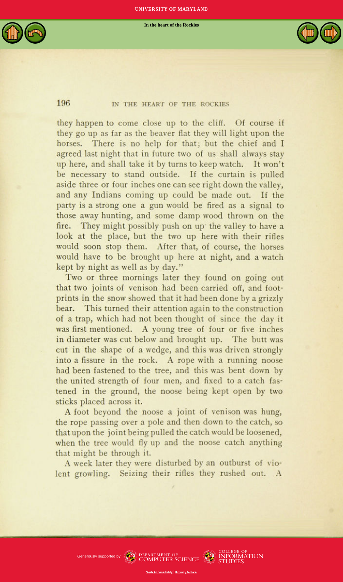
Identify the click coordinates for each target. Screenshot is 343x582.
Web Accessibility (159, 572)
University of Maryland (171, 9)
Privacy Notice (186, 572)
